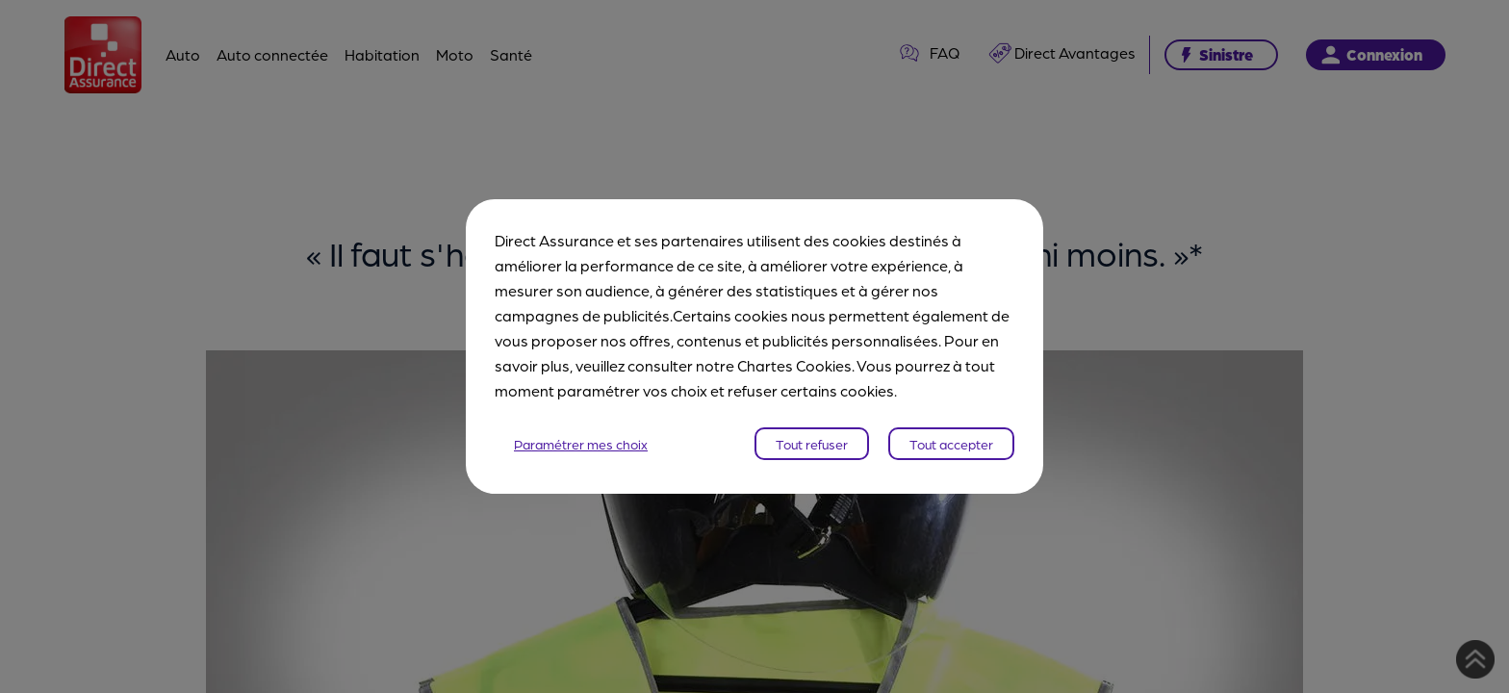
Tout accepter (951, 443)
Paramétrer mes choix (581, 443)
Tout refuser (812, 443)
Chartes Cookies (794, 365)
